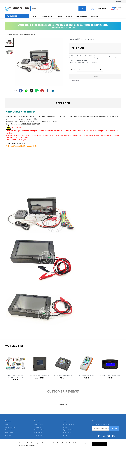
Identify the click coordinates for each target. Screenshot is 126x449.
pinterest (42, 90)
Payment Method (68, 430)
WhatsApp (63, 27)
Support (36, 421)
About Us (7, 424)
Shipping (65, 427)
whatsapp (37, 90)
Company (8, 421)
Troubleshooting (39, 430)
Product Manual (38, 424)
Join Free (103, 8)
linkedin (53, 90)
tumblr (47, 90)
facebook (21, 90)
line (26, 90)
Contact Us (8, 435)
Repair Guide (38, 427)
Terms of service (10, 430)
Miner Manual (38, 432)
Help (64, 421)
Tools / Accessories (13, 34)
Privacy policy (9, 432)
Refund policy (67, 432)
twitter (31, 90)
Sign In (97, 8)
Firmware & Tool (38, 435)
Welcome (118, 1)
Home (6, 34)
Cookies (65, 435)
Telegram (72, 27)
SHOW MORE (63, 405)
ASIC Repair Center (68, 424)
